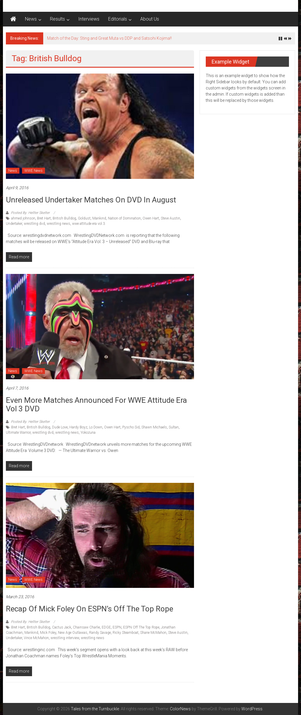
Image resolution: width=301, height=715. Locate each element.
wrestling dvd (34, 224)
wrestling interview (65, 638)
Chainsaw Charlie (86, 627)
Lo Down (95, 427)
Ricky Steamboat (125, 633)
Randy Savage (100, 633)
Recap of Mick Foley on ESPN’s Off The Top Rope (89, 608)
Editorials (117, 19)
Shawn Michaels (154, 427)
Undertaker (14, 224)
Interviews (88, 19)
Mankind (99, 218)
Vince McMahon (36, 638)
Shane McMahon (153, 633)
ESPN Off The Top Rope (141, 627)
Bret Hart (44, 218)
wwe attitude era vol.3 (88, 224)
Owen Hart (151, 218)
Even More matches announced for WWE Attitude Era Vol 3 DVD (96, 404)
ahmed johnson (23, 218)
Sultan (174, 427)
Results (57, 19)
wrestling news (58, 224)
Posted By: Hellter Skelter (30, 213)
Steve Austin (170, 218)
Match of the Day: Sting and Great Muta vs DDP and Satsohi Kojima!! (109, 38)
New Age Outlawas (72, 633)
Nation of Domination (124, 218)
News (31, 19)
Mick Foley (48, 633)
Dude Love (60, 427)
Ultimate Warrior (18, 432)
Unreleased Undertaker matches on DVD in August (91, 199)
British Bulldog (64, 218)
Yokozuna (88, 432)
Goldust (84, 218)
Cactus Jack (61, 627)
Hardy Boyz (78, 427)
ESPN (117, 627)
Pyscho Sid (131, 427)
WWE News (33, 171)
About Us (149, 19)
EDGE (106, 627)
